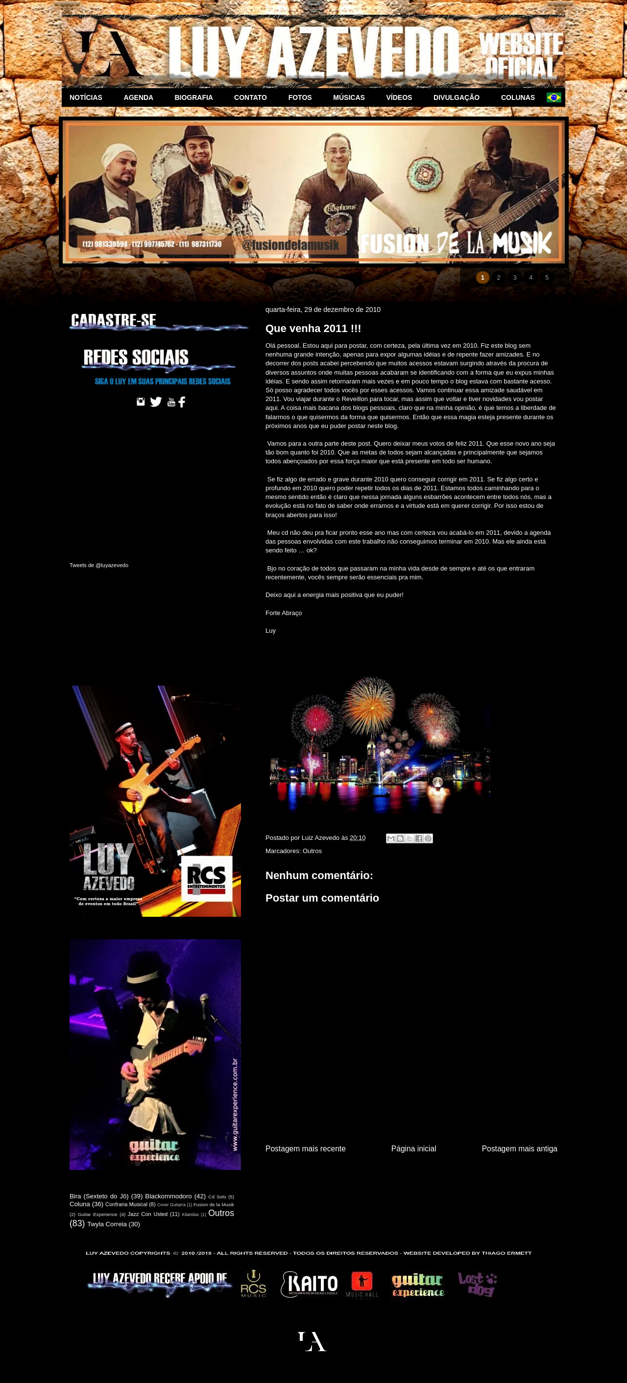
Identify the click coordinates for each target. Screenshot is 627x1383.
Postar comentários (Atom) (424, 1173)
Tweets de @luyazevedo (99, 565)
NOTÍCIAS (89, 97)
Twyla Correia (107, 1224)
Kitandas (190, 1214)
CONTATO (253, 97)
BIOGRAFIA (196, 97)
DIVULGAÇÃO (459, 97)
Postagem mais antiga (519, 1149)
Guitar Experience (98, 1214)
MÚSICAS (351, 97)
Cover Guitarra (171, 1204)
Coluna (80, 1204)
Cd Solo (217, 1196)
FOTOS (303, 97)
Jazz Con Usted (148, 1214)
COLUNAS (520, 97)
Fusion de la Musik (213, 1204)
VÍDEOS (402, 97)
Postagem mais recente (305, 1149)
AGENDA (141, 97)
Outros (312, 851)
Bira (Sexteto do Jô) (99, 1196)
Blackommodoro (168, 1196)
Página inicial (413, 1149)
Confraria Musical (126, 1204)
